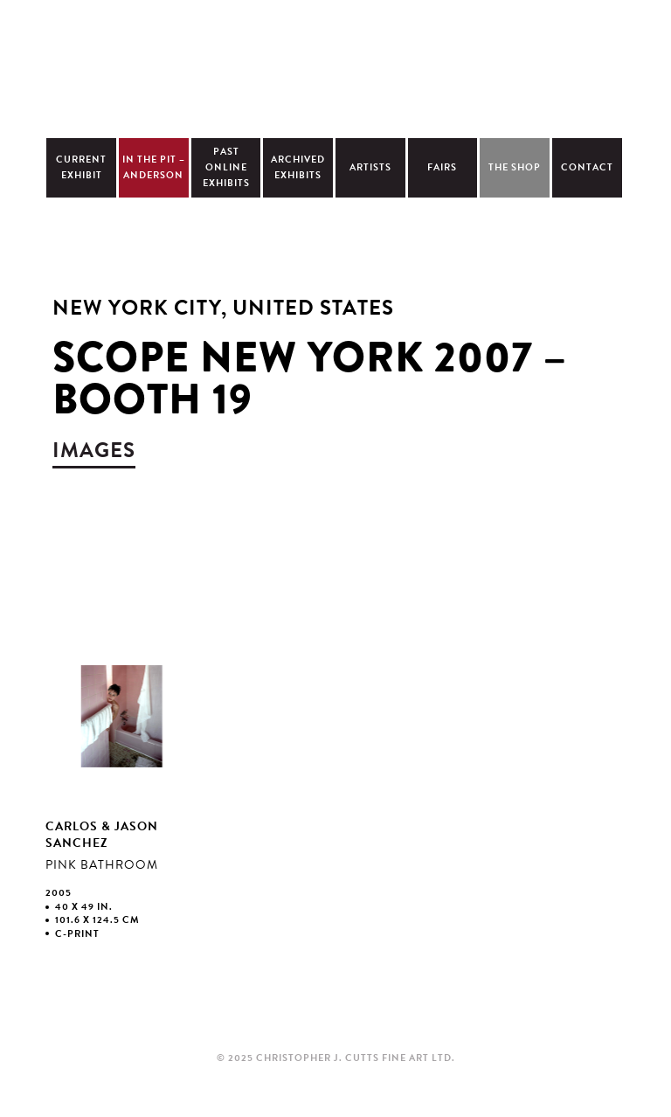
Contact (587, 167)
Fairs (442, 167)
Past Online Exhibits (226, 167)
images (93, 450)
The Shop (514, 167)
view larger (119, 798)
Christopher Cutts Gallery (335, 66)
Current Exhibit (81, 167)
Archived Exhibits (298, 167)
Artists (370, 167)
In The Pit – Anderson (153, 167)
